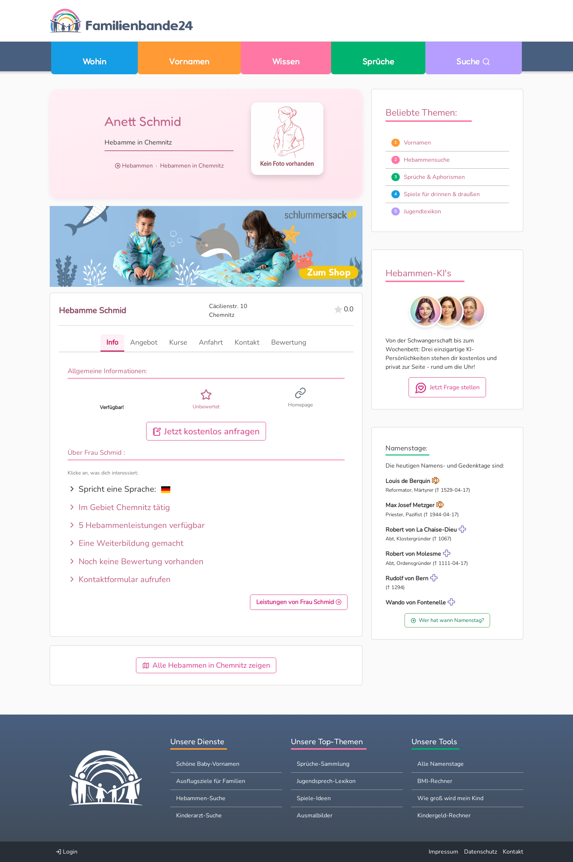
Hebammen (137, 166)
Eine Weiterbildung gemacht (125, 543)
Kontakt (513, 852)
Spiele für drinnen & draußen (442, 194)
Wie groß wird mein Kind (450, 798)
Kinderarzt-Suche (199, 816)
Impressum (443, 852)
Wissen (286, 61)
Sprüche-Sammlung (323, 764)
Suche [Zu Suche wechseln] (473, 61)
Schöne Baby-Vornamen (207, 764)
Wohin (94, 61)
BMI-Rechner (434, 781)
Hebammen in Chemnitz (192, 166)
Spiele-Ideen (314, 798)
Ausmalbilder (315, 816)
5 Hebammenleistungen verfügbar (136, 525)
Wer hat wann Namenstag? (447, 620)
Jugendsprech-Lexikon (326, 781)
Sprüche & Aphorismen (434, 177)
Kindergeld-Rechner (444, 816)
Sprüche (378, 61)
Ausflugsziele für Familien (210, 781)
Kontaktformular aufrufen (119, 579)
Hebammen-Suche (200, 798)
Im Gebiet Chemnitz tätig (119, 507)
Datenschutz (480, 852)
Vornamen (189, 61)
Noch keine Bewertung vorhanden (136, 561)
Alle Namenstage (440, 764)
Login (66, 852)
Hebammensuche (427, 160)
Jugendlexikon (422, 211)
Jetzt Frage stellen (447, 388)
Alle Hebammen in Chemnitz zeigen (206, 665)
